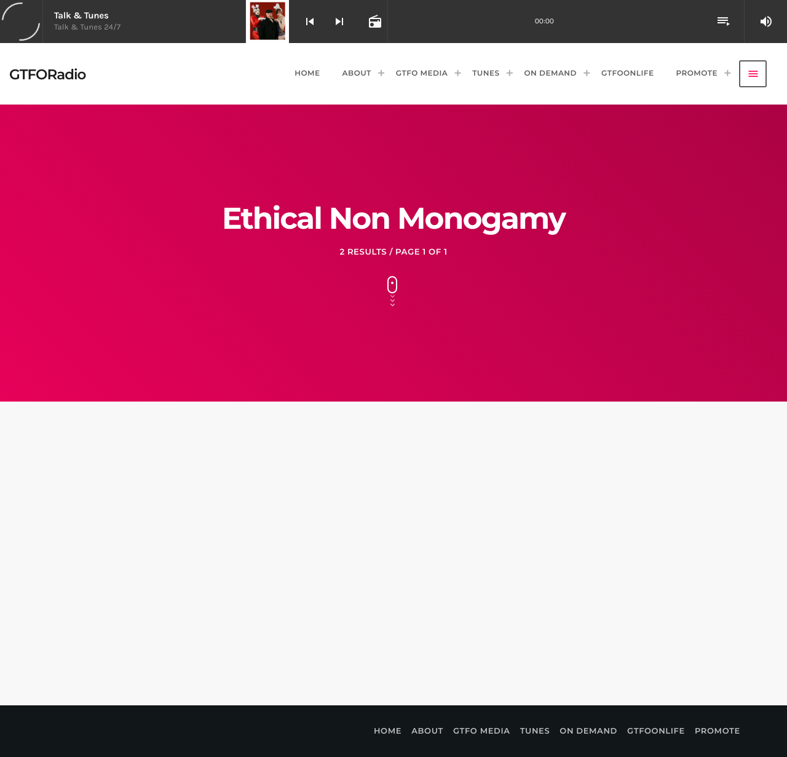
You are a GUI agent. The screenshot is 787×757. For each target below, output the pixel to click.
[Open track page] (373, 21)
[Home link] (47, 74)
